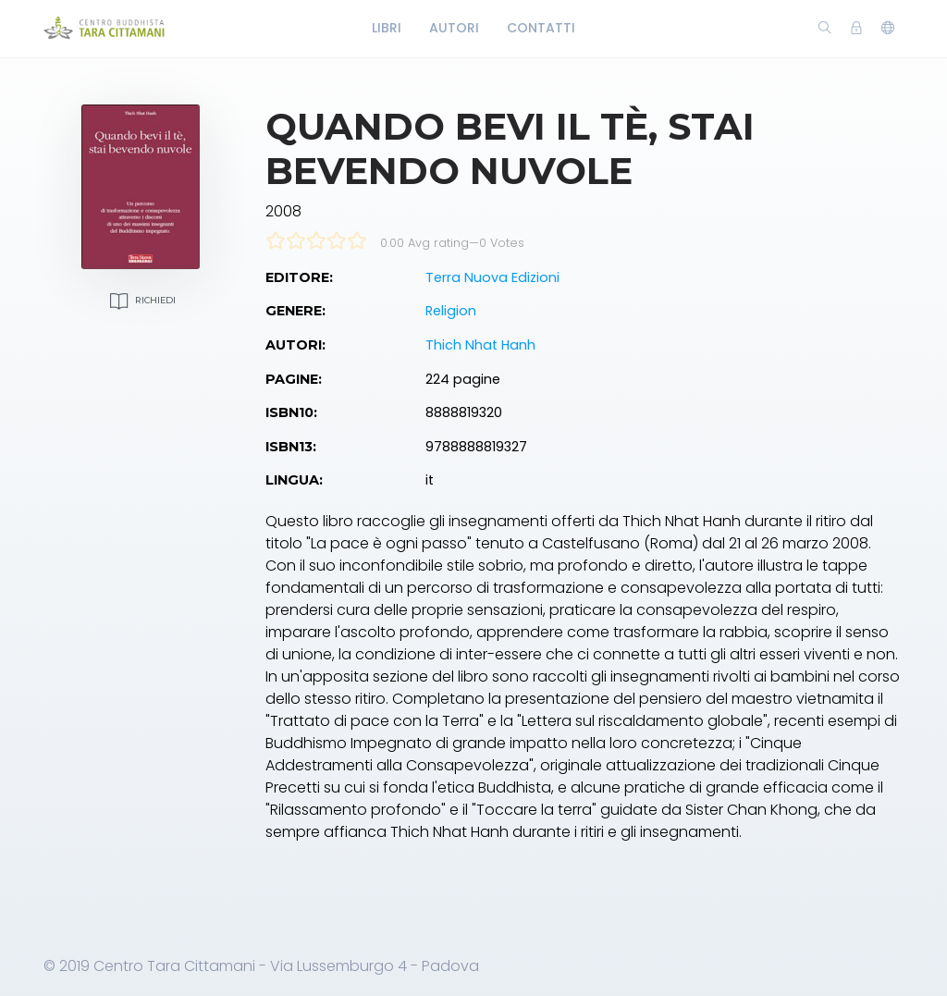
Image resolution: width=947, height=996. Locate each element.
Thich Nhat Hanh (480, 345)
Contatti (541, 27)
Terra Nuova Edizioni (492, 277)
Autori (454, 27)
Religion (450, 310)
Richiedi (140, 301)
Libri (386, 27)
